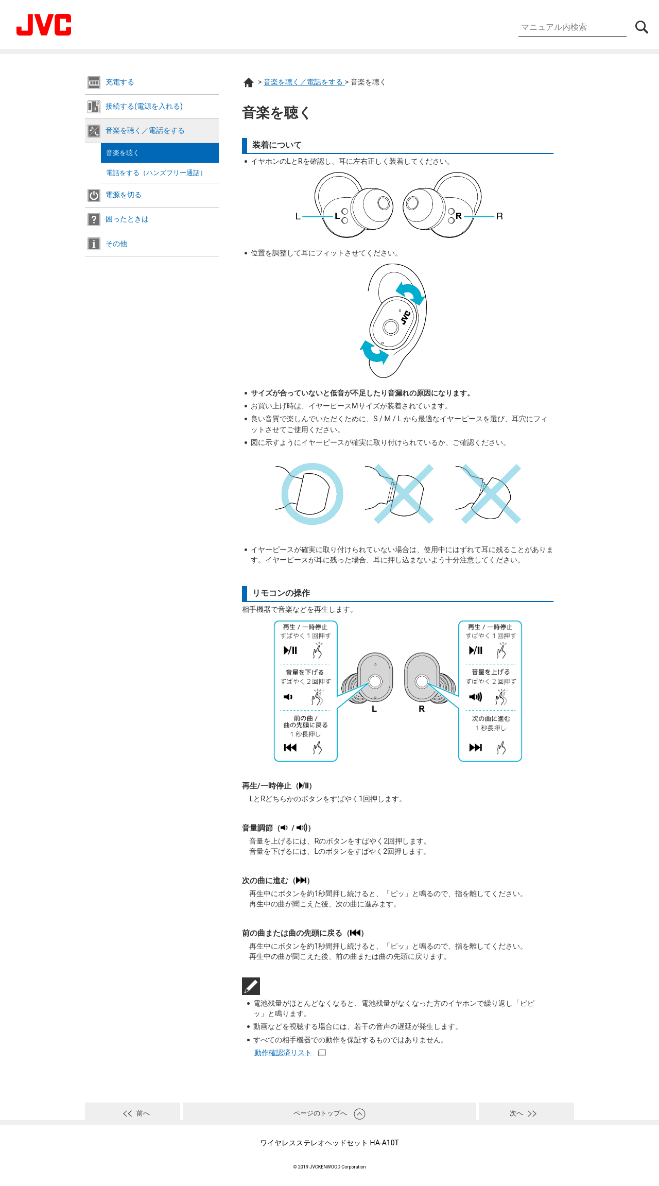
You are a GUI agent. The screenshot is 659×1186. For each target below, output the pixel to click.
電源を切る (124, 195)
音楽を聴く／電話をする (145, 130)
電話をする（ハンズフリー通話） (156, 173)
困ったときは (127, 219)
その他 (116, 243)
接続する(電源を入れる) (144, 106)
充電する (120, 82)
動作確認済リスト (283, 1053)
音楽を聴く (123, 153)
